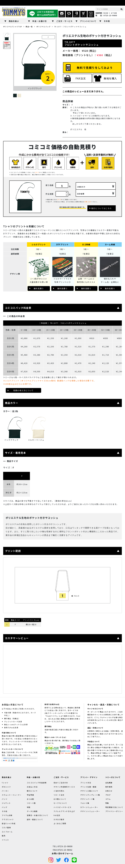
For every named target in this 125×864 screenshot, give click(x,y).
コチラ (37, 172)
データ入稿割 (32, 811)
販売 (3, 836)
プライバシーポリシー (114, 811)
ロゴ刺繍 (86, 244)
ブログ (108, 795)
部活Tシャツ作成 (8, 823)
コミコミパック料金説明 (37, 783)
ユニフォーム (7, 832)
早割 (28, 807)
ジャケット (6, 803)
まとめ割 (30, 799)
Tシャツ (5, 783)
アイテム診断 (7, 815)
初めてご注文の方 (61, 783)
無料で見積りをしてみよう (95, 68)
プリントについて (88, 21)
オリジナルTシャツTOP (12, 26)
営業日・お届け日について (37, 815)
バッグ (4, 807)
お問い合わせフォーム (62, 853)
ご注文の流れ (59, 791)
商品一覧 (29, 26)
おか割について (60, 799)
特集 (107, 803)
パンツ (4, 799)
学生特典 (30, 795)
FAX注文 (81, 78)
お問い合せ (87, 202)
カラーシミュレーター (89, 807)
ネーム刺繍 (110, 244)
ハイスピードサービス (62, 807)
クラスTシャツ (8, 819)
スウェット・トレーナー (11, 795)
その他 (107, 21)
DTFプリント (62, 244)
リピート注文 (59, 795)
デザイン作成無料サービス (64, 787)
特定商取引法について (114, 807)
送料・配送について (35, 819)
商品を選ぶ (14, 21)
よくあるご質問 (60, 823)
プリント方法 (85, 783)
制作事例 (108, 787)
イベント (5, 840)
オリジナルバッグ (43, 26)
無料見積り (39, 288)
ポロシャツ (6, 787)
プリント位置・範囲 (88, 787)
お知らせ (108, 791)
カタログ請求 (59, 819)
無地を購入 (110, 78)
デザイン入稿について (89, 791)
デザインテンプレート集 (90, 795)
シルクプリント (39, 244)
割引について (32, 791)
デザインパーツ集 (87, 799)
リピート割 (31, 803)
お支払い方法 (32, 787)
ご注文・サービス (64, 21)
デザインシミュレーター (90, 811)
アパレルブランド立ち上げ (64, 811)
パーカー (5, 791)
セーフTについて (60, 803)
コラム (108, 799)
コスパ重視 (6, 827)
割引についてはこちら (101, 208)
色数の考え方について (23, 390)
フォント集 (84, 803)
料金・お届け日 (39, 21)
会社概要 (108, 783)
